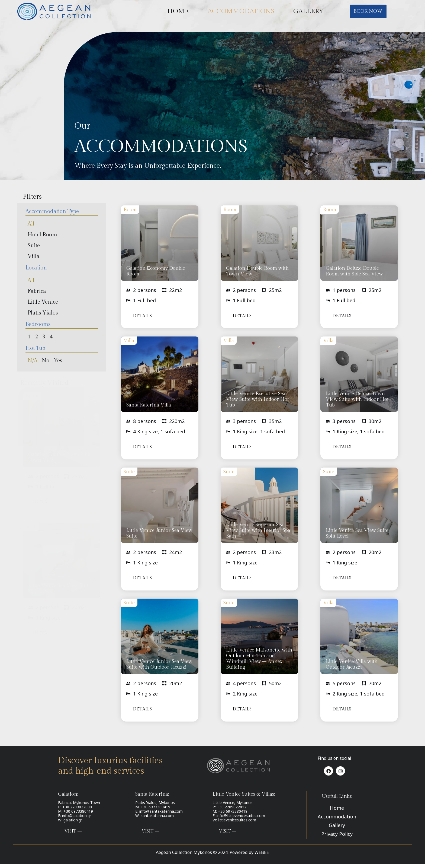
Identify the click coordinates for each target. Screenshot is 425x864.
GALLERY (308, 11)
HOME (178, 11)
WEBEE (262, 852)
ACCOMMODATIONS (241, 11)
